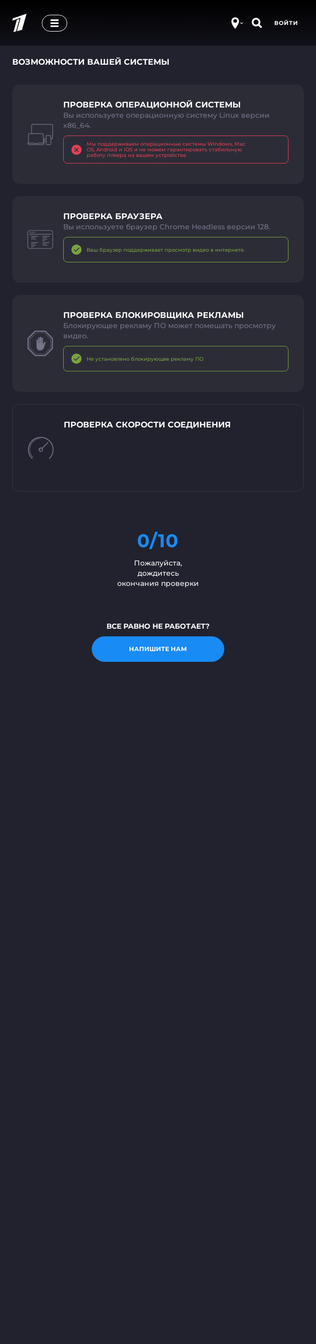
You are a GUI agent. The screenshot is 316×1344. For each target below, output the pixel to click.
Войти (286, 22)
